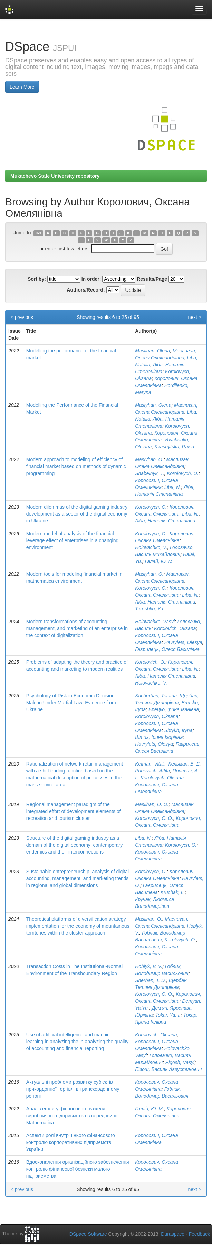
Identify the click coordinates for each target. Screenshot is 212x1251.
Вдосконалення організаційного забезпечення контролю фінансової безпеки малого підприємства (77, 1169)
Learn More (22, 87)
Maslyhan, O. (149, 459)
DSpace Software (88, 1234)
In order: (91, 279)
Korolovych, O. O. (154, 818)
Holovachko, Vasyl (155, 621)
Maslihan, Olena (152, 351)
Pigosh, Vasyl (179, 1062)
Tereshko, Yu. (149, 608)
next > (194, 317)
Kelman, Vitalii (150, 764)
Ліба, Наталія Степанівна (165, 521)
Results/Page (152, 279)
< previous (22, 317)
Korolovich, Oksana (175, 628)
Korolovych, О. (151, 507)
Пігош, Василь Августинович (168, 1069)
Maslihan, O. (148, 919)
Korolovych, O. (183, 473)
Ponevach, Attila (152, 771)
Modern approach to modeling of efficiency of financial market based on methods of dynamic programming (76, 466)
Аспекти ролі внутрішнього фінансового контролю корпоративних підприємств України (70, 1142)
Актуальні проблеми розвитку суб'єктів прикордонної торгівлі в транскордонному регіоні (72, 1089)
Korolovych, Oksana (156, 716)
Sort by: (37, 279)
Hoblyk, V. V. (148, 966)
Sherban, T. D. (150, 980)
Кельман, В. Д (184, 764)
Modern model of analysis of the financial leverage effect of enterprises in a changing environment (72, 540)
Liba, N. (172, 487)
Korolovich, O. (150, 662)
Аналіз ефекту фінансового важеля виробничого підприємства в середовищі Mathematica (71, 1115)
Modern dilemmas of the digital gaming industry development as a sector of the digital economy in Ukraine (76, 514)
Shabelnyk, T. (149, 473)
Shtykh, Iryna (178, 730)
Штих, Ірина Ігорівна (159, 737)
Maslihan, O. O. (151, 804)
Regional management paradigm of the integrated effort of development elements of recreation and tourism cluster (73, 811)
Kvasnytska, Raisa (174, 446)
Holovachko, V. (151, 547)
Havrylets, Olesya (183, 642)
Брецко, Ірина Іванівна (173, 709)
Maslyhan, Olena (153, 405)
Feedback (199, 1234)
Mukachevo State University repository (54, 176)
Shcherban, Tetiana (156, 695)
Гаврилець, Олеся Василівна (167, 649)
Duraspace (172, 1234)
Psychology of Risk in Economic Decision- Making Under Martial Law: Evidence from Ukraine (71, 702)
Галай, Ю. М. (159, 561)
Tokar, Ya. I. (168, 1015)
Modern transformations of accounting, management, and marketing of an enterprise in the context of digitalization (77, 628)
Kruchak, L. (173, 892)
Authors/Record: (86, 290)
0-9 (38, 233)
